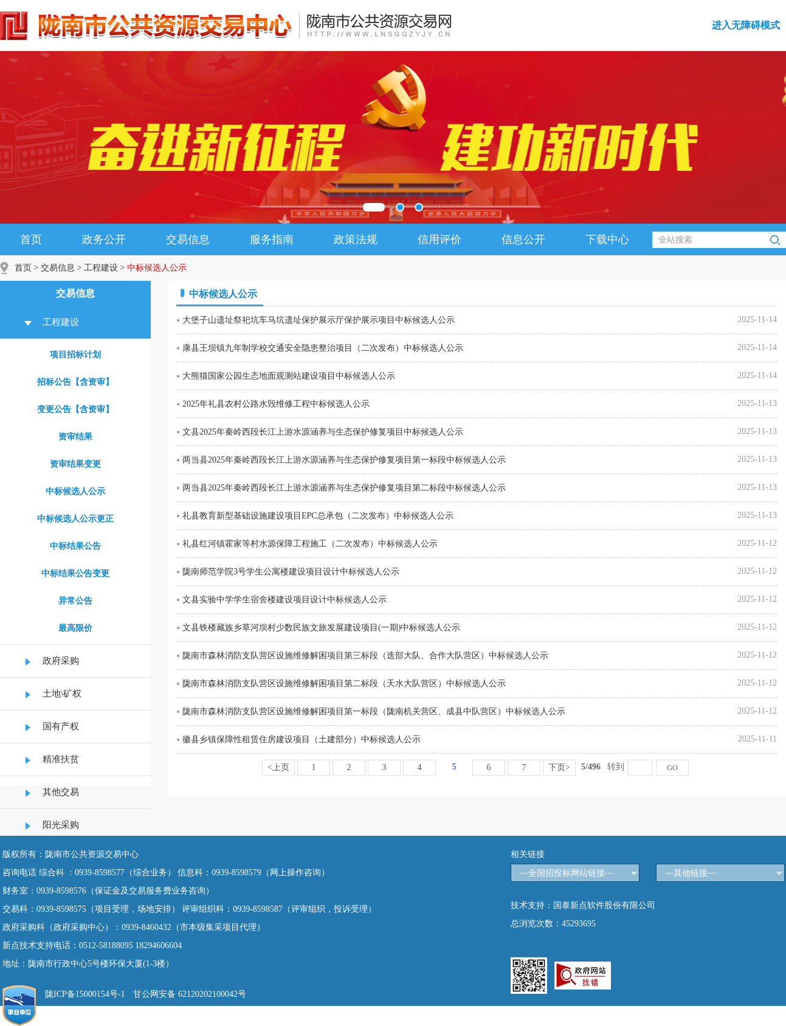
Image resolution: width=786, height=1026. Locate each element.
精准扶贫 (61, 759)
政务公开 (104, 239)
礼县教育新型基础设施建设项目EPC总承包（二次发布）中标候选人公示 (317, 515)
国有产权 (61, 726)
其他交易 (61, 792)
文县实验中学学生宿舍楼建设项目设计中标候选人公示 (284, 599)
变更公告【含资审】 (75, 409)
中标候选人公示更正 (75, 518)
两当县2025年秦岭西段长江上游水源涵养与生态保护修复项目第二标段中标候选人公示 (344, 487)
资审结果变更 (75, 464)
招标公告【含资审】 (75, 382)
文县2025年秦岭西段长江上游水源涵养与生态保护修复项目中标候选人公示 (322, 431)
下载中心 (607, 239)
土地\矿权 (62, 693)
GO (672, 767)
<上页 (278, 767)
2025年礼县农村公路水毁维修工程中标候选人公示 (276, 403)
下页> (559, 767)
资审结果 (75, 436)
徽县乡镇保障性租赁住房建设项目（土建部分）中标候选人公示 (301, 739)
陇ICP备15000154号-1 (85, 994)
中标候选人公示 (75, 491)
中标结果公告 (75, 546)
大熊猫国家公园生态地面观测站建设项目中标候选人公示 (288, 375)
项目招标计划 (75, 354)
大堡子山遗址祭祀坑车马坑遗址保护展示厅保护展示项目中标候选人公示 (318, 320)
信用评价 (439, 239)
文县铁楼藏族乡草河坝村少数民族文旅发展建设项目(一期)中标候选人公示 (321, 627)
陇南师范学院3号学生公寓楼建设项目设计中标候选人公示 (290, 571)
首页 (31, 239)
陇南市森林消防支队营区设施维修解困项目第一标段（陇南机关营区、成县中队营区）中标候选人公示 (373, 711)
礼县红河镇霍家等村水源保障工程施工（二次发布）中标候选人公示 (310, 543)
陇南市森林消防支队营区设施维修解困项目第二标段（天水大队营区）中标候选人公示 (344, 683)
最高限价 (75, 628)
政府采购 (61, 661)
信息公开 (523, 239)
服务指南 (272, 239)
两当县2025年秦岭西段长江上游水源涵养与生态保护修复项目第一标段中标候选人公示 (344, 459)
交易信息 (188, 239)
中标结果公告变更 (75, 573)
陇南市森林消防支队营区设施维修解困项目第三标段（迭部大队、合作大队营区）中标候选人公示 (365, 655)
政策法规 (355, 239)
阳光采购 (61, 825)
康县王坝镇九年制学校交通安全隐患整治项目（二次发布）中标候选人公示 (322, 348)
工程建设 (101, 267)
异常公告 (75, 600)
